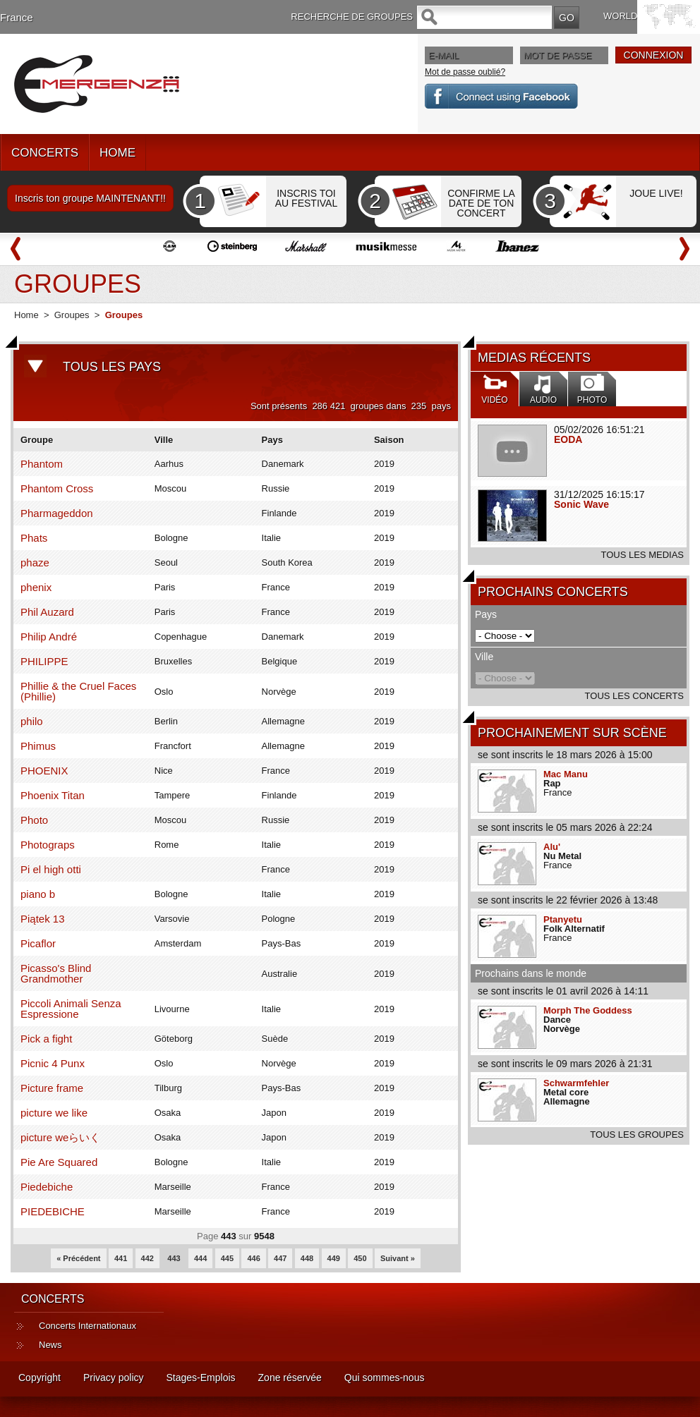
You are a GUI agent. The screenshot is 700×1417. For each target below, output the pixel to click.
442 (147, 1258)
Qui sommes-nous (384, 1377)
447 (280, 1258)
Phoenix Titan (52, 795)
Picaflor (38, 943)
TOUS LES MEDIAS (642, 554)
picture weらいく (60, 1137)
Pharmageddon (56, 513)
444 (200, 1258)
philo (31, 721)
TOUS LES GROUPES (637, 1134)
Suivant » (397, 1258)
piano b (37, 894)
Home (26, 315)
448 (307, 1258)
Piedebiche (46, 1187)
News (50, 1344)
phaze (34, 562)
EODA (568, 439)
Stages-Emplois (201, 1377)
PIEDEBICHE (52, 1211)
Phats (33, 538)
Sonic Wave (581, 504)
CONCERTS (44, 152)
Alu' (551, 846)
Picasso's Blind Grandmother (55, 973)
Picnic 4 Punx (52, 1063)
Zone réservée (290, 1377)
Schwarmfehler (576, 1083)
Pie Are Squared (58, 1162)
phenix (36, 587)
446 (253, 1258)
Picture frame (51, 1088)
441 (120, 1258)
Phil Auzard (47, 612)
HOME (117, 152)
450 (360, 1258)
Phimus (38, 746)
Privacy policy (113, 1377)
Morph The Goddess (587, 1010)
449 (333, 1258)
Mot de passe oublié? (465, 72)
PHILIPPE (44, 661)
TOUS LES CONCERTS (634, 695)
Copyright (39, 1377)
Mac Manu (565, 774)
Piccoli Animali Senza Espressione (70, 1008)
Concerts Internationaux (87, 1325)
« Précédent (78, 1258)
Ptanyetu (562, 919)
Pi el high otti (50, 869)
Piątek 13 (42, 919)
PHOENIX (44, 771)
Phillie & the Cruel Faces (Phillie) (78, 691)
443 (173, 1258)
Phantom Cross (56, 488)
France (16, 17)
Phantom (41, 464)
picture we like (54, 1113)
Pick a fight (46, 1039)
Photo (34, 820)
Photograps (47, 845)
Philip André (48, 637)
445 (227, 1258)
